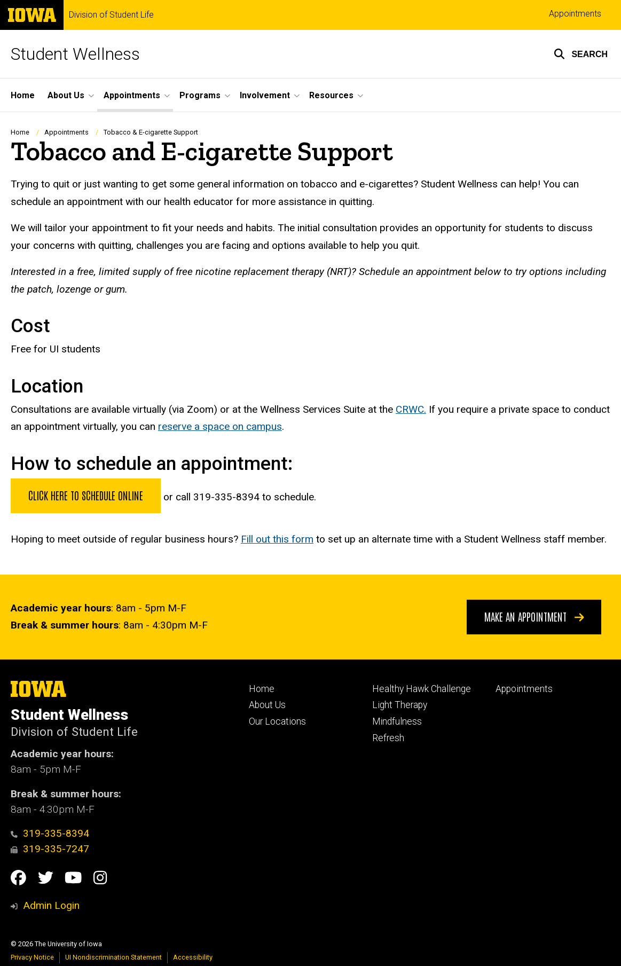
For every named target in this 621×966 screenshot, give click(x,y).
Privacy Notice (32, 957)
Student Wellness (75, 53)
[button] (580, 54)
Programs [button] (200, 95)
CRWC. (411, 409)
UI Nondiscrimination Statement (113, 957)
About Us (267, 705)
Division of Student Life (111, 15)
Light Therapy (399, 705)
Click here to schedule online (85, 495)
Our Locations (277, 721)
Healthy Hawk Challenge (421, 689)
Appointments (575, 14)
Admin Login (51, 905)
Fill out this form (277, 539)
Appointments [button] (132, 95)
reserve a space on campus (220, 426)
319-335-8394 (50, 833)
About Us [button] (66, 95)
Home (23, 95)
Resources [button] (331, 95)
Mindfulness (397, 721)
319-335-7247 (50, 849)
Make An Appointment (534, 616)
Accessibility (193, 957)
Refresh (388, 738)
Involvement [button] (265, 95)
